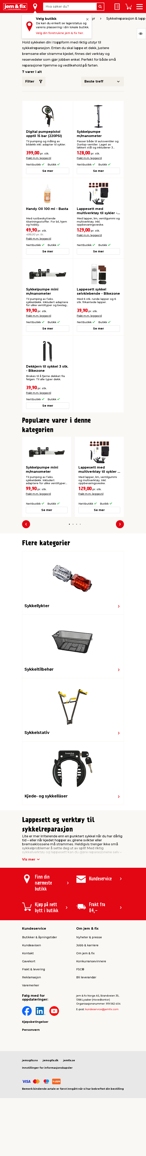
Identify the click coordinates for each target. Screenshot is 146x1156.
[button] (69, 524)
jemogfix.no (30, 1060)
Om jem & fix (85, 953)
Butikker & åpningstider (39, 937)
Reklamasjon (31, 977)
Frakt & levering (33, 969)
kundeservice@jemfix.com (102, 1009)
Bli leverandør (86, 977)
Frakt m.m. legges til (38, 158)
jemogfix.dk (50, 1060)
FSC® (80, 969)
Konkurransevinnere (91, 961)
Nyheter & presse (89, 937)
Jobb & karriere (87, 945)
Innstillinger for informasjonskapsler (47, 1067)
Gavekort (28, 961)
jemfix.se (69, 1060)
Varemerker (30, 985)
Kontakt (28, 953)
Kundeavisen (31, 945)
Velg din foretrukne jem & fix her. (60, 33)
